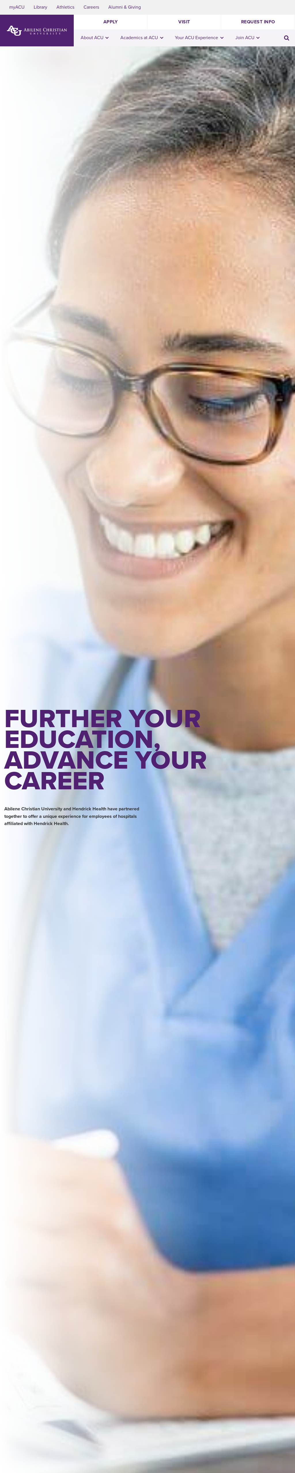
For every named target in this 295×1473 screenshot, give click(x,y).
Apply (110, 22)
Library (40, 7)
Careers (91, 7)
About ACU (95, 38)
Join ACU (247, 38)
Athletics (65, 7)
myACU (16, 7)
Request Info (258, 22)
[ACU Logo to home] (37, 31)
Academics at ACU (141, 38)
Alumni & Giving (124, 7)
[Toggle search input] (287, 38)
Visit (184, 22)
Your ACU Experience (199, 38)
